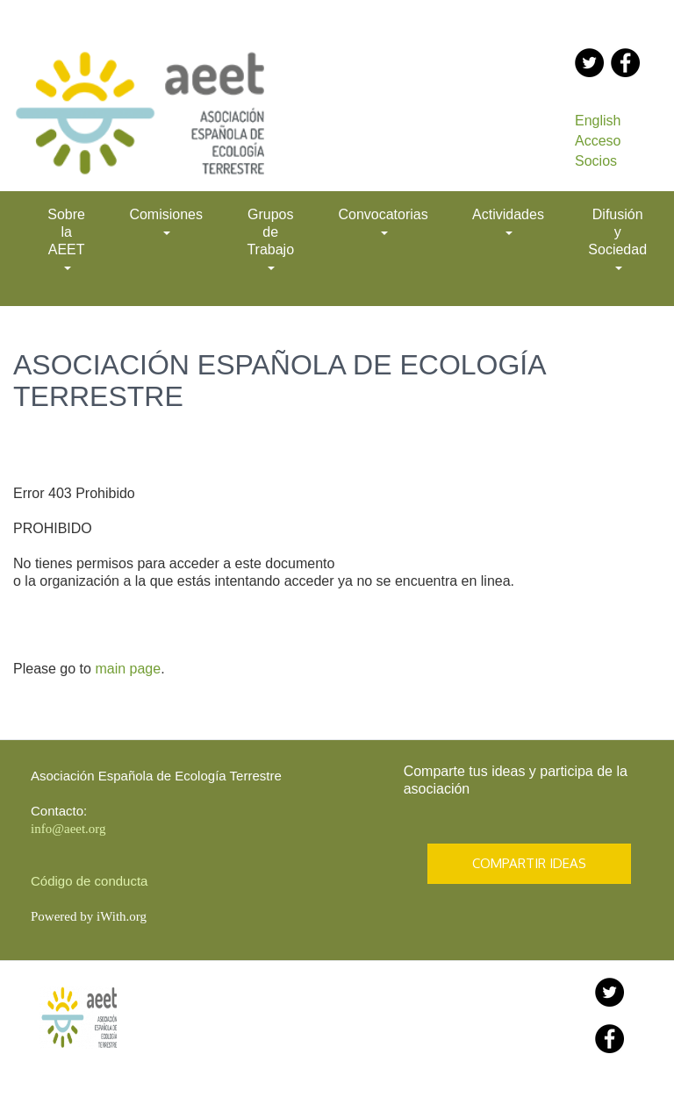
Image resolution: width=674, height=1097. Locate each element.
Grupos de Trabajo (270, 238)
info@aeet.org (68, 829)
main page (128, 668)
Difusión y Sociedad (617, 238)
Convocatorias (382, 221)
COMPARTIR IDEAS (529, 863)
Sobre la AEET (66, 238)
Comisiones (166, 221)
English (597, 120)
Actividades (508, 221)
